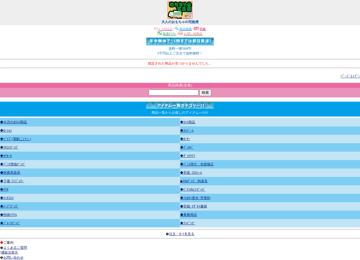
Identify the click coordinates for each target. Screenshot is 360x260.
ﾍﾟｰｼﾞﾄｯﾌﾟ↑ (350, 76)
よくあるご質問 (15, 248)
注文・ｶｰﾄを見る (181, 234)
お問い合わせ (13, 257)
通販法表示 (9, 252)
